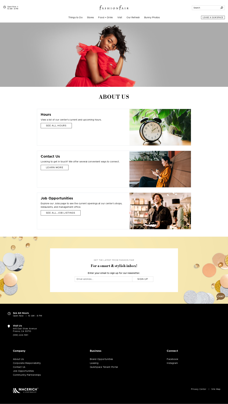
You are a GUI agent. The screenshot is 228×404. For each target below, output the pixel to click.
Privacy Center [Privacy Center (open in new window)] (198, 389)
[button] (220, 296)
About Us (18, 359)
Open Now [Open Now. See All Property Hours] (18, 316)
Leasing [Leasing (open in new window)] (94, 363)
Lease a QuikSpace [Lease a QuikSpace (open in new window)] (213, 18)
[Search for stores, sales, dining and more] (205, 7)
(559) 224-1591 (20, 335)
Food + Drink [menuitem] (105, 17)
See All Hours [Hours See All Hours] (56, 125)
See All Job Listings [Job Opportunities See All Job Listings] (60, 213)
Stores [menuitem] (90, 17)
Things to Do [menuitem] (75, 17)
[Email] (103, 279)
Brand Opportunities (101, 359)
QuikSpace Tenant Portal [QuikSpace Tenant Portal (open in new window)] (104, 367)
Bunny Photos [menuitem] (152, 17)
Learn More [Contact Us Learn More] (54, 167)
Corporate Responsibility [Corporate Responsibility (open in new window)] (27, 363)
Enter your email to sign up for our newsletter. (114, 273)
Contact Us (19, 367)
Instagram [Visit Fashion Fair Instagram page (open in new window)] (172, 363)
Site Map (215, 389)
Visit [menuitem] (119, 17)
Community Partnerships (27, 375)
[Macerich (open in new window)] (25, 390)
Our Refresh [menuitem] (133, 17)
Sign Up (142, 279)
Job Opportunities (23, 371)
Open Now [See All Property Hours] (12, 7)
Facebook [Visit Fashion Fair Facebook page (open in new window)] (172, 359)
